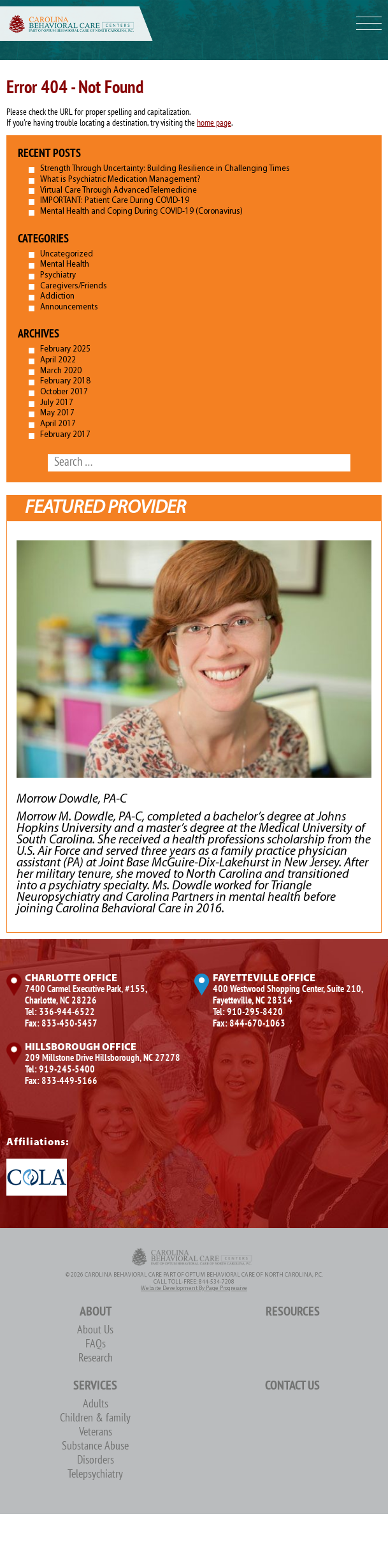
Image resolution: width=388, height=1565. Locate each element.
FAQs (95, 1344)
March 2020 (61, 371)
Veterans (95, 1432)
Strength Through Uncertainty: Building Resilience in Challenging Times (165, 169)
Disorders (95, 1460)
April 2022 (58, 360)
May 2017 (57, 413)
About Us (95, 1330)
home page (214, 123)
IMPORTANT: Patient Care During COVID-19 (114, 201)
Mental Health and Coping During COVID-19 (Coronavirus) (141, 211)
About (95, 1312)
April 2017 (58, 424)
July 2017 (56, 403)
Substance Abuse (95, 1446)
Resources (293, 1312)
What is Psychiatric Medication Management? (120, 179)
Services (95, 1386)
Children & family (95, 1418)
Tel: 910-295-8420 (248, 1012)
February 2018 (65, 381)
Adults (95, 1404)
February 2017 (65, 435)
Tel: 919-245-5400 (60, 1069)
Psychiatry (58, 275)
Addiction (57, 296)
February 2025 (65, 349)
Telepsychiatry (95, 1474)
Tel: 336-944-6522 (60, 1012)
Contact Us (292, 1386)
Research (95, 1358)
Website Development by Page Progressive (194, 1288)
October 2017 (64, 392)
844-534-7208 (216, 1282)
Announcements (69, 307)
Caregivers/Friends (73, 286)
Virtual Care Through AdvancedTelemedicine (118, 190)
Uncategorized (66, 254)
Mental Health (64, 264)
